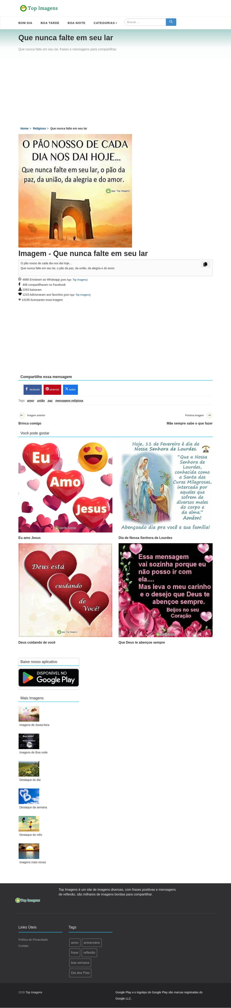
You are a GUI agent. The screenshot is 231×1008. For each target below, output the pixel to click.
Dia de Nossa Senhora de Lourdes (145, 538)
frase (75, 953)
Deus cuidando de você (36, 642)
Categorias (105, 23)
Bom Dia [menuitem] (25, 23)
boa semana (80, 963)
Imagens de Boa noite (33, 752)
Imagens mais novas (32, 862)
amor (75, 942)
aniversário (92, 942)
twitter (70, 389)
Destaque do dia (29, 780)
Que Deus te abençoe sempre (142, 642)
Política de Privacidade (33, 939)
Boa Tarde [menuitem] (50, 23)
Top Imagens (80, 279)
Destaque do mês (30, 835)
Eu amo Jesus (29, 538)
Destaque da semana (33, 807)
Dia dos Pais (80, 973)
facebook (33, 389)
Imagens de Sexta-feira (34, 725)
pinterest (52, 389)
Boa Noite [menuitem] (76, 23)
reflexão (89, 953)
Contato (23, 946)
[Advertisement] (115, 90)
